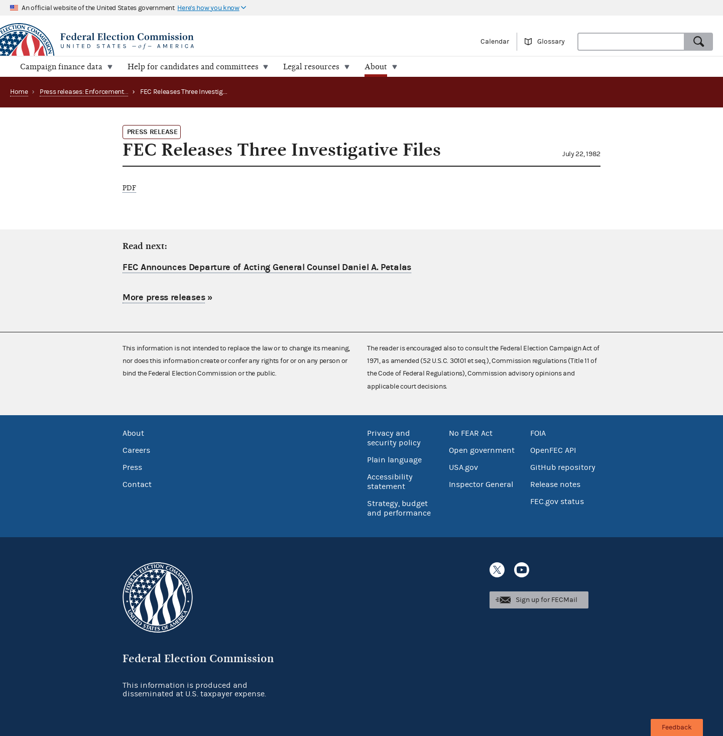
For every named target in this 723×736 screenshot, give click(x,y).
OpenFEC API (553, 450)
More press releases (164, 297)
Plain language (394, 459)
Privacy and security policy (394, 438)
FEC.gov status (557, 501)
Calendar (494, 42)
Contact (137, 484)
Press (132, 467)
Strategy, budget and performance (399, 508)
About (133, 433)
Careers (136, 450)
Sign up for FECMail (546, 600)
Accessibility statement (390, 481)
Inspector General (481, 484)
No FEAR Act (471, 433)
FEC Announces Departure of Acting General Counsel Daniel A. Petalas (267, 267)
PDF (129, 188)
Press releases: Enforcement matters (95, 92)
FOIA (538, 433)
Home (19, 92)
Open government (482, 450)
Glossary (551, 42)
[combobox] (631, 42)
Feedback (677, 727)
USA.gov (463, 467)
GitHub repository (562, 467)
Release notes (555, 484)
